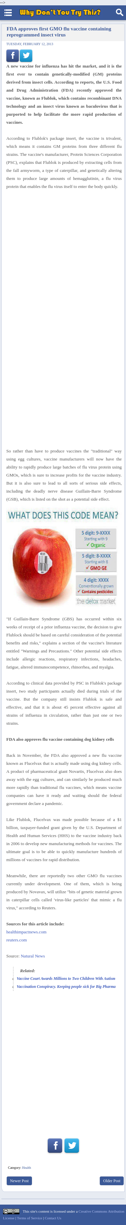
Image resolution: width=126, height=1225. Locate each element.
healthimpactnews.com (26, 931)
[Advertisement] (63, 1067)
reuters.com (16, 939)
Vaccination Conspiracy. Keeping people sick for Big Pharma (66, 987)
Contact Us (53, 1218)
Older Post (111, 1181)
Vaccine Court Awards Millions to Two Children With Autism (66, 979)
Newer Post (19, 1181)
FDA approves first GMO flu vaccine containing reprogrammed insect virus (59, 31)
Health (26, 1167)
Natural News (33, 955)
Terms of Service (29, 1218)
